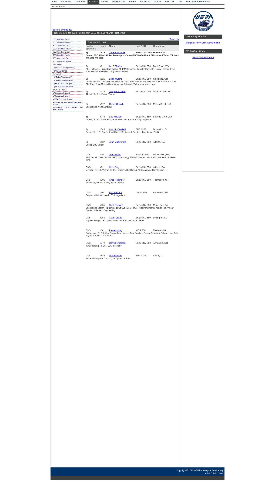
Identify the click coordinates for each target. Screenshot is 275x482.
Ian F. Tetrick (115, 66)
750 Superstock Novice (62, 61)
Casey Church (116, 104)
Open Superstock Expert (62, 84)
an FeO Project (210, 473)
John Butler (115, 154)
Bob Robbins (115, 192)
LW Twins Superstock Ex (63, 77)
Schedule (81, 2)
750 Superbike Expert (61, 52)
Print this (174, 39)
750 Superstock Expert (62, 58)
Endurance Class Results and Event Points (68, 103)
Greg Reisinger (116, 179)
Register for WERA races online (203, 42)
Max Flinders (115, 255)
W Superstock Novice (61, 96)
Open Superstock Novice (63, 87)
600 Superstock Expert (62, 46)
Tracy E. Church (117, 91)
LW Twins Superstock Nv (63, 80)
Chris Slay (114, 167)
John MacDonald (117, 142)
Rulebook (66, 2)
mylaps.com (58, 6)
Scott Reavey (116, 205)
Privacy (220, 473)
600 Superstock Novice (62, 49)
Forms (132, 2)
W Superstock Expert (61, 93)
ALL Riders (57, 65)
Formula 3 (57, 74)
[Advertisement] (115, 19)
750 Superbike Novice (62, 55)
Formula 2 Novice (60, 71)
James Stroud (117, 52)
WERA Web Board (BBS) (198, 2)
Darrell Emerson (117, 243)
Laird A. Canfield (117, 129)
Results (93, 2)
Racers (158, 2)
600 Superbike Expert (61, 39)
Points (104, 2)
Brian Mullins (115, 78)
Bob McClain (115, 116)
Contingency (119, 2)
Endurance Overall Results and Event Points (68, 108)
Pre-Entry (145, 2)
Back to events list (62, 29)
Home (55, 2)
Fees (180, 2)
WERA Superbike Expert (62, 99)
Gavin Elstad (115, 217)
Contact (169, 2)
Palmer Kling (115, 230)
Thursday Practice (60, 90)
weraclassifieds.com (203, 57)
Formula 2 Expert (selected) (64, 68)
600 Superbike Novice (62, 42)
